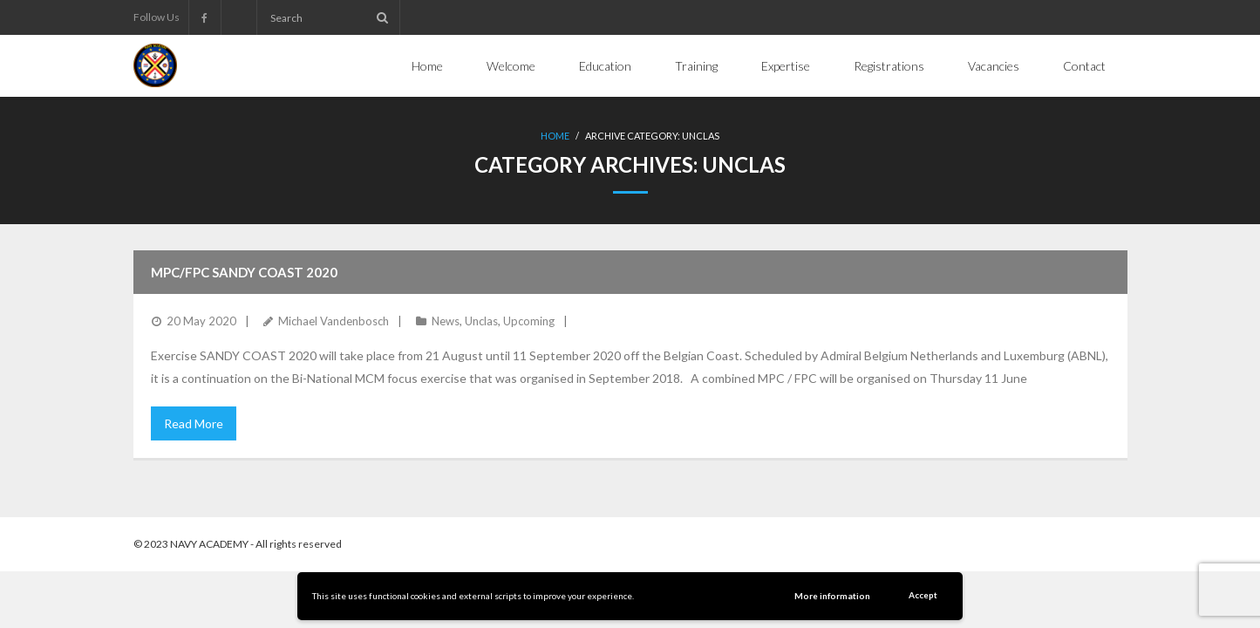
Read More (193, 423)
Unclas (481, 321)
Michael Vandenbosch (333, 321)
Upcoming (529, 321)
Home (555, 135)
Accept (923, 595)
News (446, 321)
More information (832, 595)
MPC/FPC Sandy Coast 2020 (244, 272)
